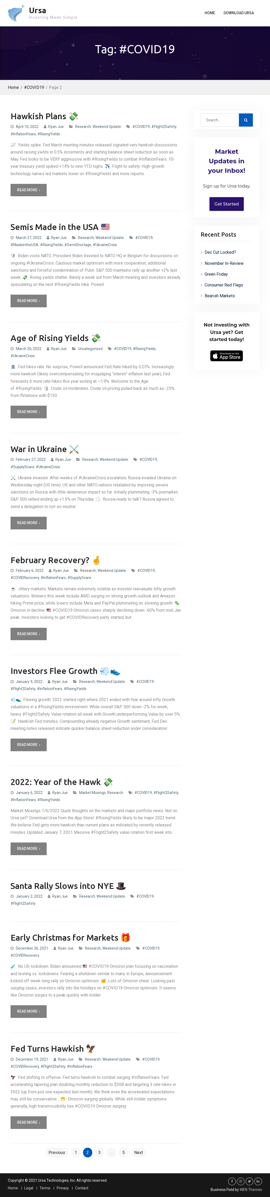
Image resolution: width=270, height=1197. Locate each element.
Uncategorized (90, 349)
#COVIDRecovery (25, 578)
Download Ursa (239, 13)
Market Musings (92, 793)
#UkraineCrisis (105, 245)
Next (138, 1152)
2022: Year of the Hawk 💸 (62, 782)
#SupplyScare (22, 467)
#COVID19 (141, 127)
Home (210, 13)
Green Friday (216, 274)
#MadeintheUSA (24, 245)
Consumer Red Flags (224, 285)
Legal (28, 1188)
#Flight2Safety (163, 127)
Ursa (37, 10)
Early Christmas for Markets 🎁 (71, 937)
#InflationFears (23, 134)
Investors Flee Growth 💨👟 (65, 671)
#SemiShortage (77, 245)
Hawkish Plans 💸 (45, 116)
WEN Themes (251, 1190)
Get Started (226, 204)
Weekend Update (107, 127)
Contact (81, 1188)
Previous (57, 1152)
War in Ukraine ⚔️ (45, 449)
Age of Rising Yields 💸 (56, 338)
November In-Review (224, 263)
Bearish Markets (220, 295)
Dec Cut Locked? (220, 252)
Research (83, 127)
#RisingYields (48, 134)
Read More (27, 190)
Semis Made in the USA (60, 227)
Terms (45, 1188)
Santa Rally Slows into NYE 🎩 (68, 885)
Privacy (63, 1188)
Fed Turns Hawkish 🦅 (53, 1048)
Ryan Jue (56, 127)
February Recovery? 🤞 (56, 560)
